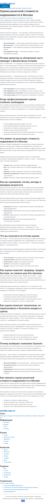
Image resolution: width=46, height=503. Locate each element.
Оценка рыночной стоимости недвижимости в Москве (16, 18)
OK (23, 500)
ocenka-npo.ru (7, 3)
